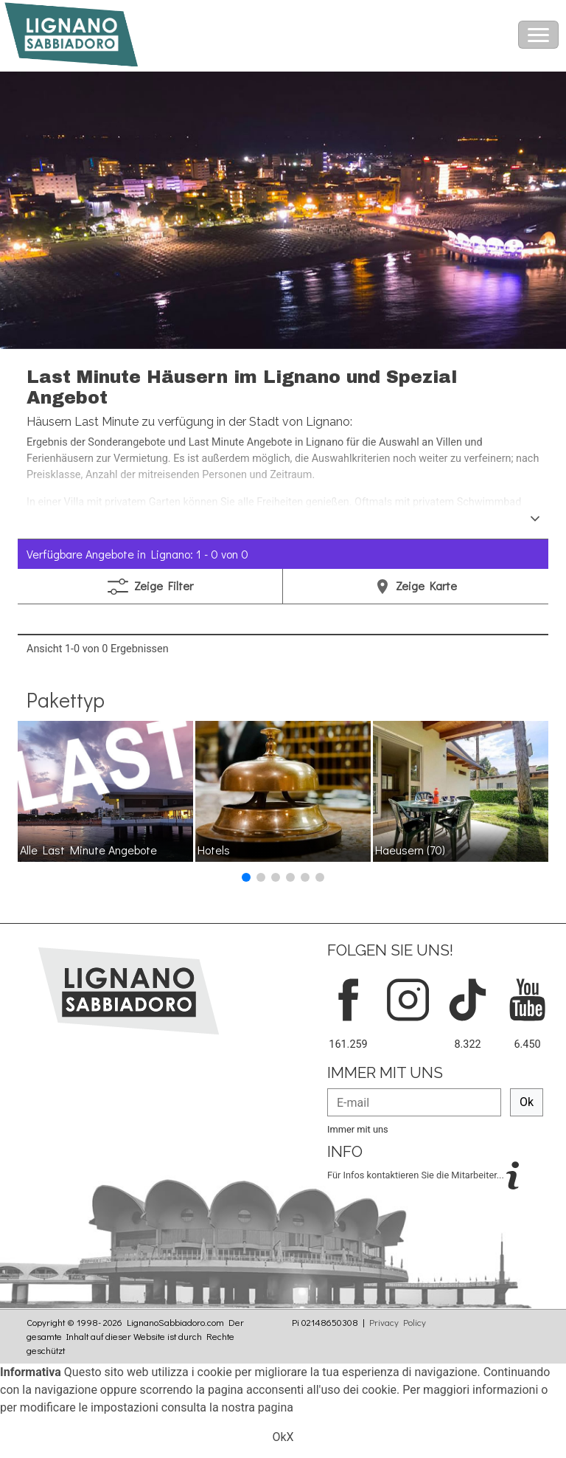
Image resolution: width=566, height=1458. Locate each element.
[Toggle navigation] (538, 35)
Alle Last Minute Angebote (88, 849)
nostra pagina (257, 1407)
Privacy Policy (397, 1322)
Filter (150, 586)
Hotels (214, 849)
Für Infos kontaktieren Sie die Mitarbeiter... (416, 1174)
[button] (246, 877)
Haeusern (410, 849)
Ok (527, 1102)
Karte (416, 586)
